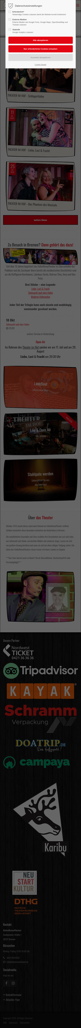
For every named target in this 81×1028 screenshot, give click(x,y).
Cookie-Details (40, 65)
